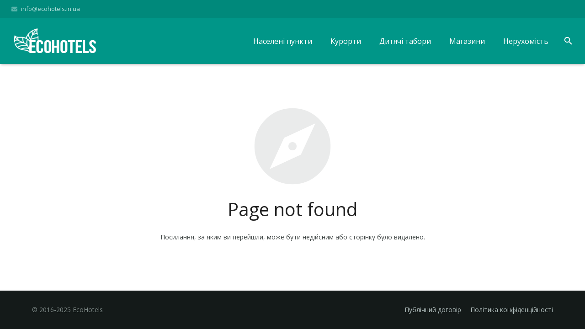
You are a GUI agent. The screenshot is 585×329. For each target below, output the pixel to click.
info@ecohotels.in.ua (50, 9)
